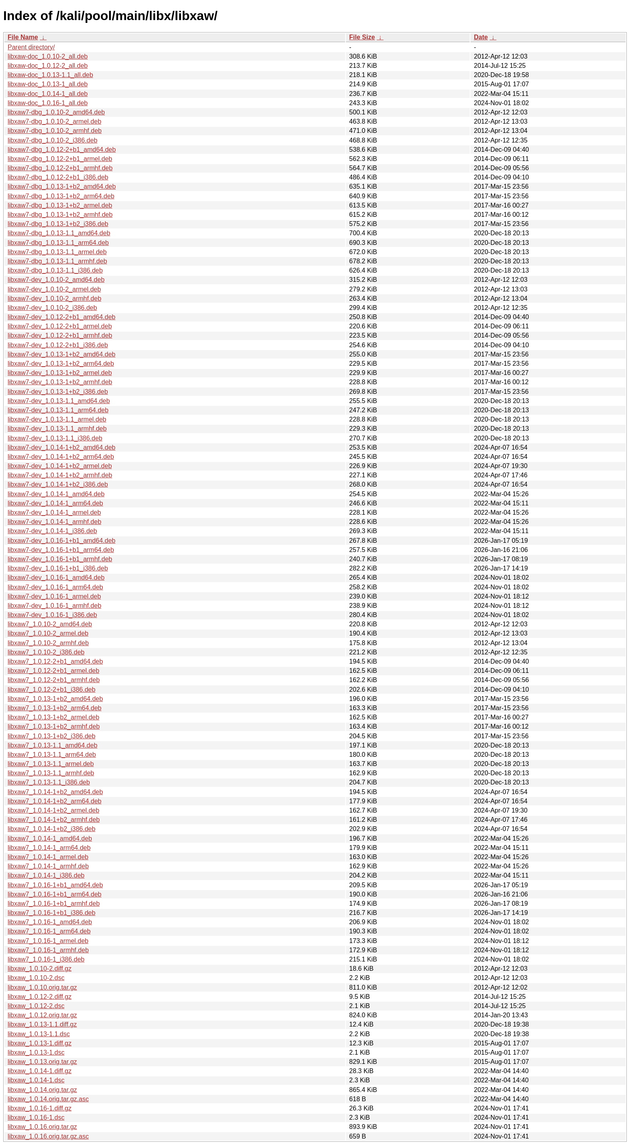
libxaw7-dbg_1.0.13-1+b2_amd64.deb (62, 186)
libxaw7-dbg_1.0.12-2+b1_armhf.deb (60, 168)
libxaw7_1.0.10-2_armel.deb (48, 633)
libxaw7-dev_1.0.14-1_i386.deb (52, 531)
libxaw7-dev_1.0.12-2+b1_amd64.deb (61, 317)
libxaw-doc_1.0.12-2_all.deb (48, 65)
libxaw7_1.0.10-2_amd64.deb (50, 624)
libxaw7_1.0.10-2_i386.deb (46, 652)
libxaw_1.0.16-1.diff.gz (40, 1108)
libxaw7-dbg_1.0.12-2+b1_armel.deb (60, 158)
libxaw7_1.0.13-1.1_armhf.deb (51, 773)
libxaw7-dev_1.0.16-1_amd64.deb (56, 577)
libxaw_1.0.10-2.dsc (36, 977)
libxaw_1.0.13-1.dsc (36, 1052)
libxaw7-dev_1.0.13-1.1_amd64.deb (59, 400)
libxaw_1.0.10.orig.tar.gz (42, 987)
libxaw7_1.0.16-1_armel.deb (48, 940)
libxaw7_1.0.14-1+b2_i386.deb (51, 828)
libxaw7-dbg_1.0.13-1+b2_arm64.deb (61, 196)
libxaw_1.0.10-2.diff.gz (40, 968)
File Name (23, 37)
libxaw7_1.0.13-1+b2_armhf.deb (54, 726)
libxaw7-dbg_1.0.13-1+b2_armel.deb (60, 205)
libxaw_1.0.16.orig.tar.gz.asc (48, 1136)
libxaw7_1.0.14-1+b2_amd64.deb (55, 791)
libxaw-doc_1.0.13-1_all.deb (48, 84)
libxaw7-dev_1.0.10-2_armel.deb (54, 289)
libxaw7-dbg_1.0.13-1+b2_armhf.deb (60, 214)
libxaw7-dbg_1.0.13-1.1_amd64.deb (59, 233)
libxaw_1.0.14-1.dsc (36, 1080)
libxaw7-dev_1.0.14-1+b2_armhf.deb (60, 475)
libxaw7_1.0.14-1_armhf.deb (48, 866)
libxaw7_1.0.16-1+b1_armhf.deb (54, 903)
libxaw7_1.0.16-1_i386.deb (46, 959)
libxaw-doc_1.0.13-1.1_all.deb (50, 74)
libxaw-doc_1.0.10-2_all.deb (48, 56)
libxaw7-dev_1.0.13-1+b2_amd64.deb (61, 354)
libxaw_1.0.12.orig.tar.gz (42, 1015)
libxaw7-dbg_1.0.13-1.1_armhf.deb (57, 261)
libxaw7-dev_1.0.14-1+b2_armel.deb (60, 465)
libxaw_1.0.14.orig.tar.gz (42, 1089)
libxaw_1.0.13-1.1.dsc (39, 1034)
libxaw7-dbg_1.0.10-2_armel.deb (54, 121)
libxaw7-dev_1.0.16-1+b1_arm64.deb (61, 549)
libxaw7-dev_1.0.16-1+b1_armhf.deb (60, 559)
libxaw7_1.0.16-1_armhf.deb (48, 950)
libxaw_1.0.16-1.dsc (36, 1117)
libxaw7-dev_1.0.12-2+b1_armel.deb (60, 326)
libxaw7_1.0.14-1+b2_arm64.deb (55, 801)
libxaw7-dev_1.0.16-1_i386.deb (52, 614)
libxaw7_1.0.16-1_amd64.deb (50, 922)
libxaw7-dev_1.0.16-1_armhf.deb (54, 605)
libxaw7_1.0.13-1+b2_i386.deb (51, 736)
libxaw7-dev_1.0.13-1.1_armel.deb (57, 419)
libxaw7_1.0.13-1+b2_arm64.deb (55, 708)
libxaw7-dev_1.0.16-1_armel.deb (54, 596)
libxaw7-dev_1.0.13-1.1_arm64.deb (58, 410)
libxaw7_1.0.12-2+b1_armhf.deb (54, 679)
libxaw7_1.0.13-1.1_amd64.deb (52, 745)
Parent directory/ (31, 47)
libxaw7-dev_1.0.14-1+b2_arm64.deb (61, 456)
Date (481, 37)
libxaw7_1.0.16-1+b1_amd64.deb (55, 885)
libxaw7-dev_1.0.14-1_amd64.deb (56, 494)
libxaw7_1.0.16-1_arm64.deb (49, 931)
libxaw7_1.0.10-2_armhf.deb (48, 643)
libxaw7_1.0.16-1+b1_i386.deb (51, 912)
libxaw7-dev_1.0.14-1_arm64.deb (55, 503)
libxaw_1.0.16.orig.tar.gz (42, 1126)
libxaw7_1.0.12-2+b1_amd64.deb (55, 661)
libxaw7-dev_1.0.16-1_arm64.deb (55, 587)
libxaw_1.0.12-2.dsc (36, 1005)
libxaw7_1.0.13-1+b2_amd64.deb (55, 698)
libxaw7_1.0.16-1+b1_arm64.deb (55, 894)
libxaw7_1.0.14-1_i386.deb (46, 875)
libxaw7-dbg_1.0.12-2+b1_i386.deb (58, 177)
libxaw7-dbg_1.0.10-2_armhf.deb (55, 130)
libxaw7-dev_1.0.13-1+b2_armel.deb (60, 372)
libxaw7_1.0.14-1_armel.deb (48, 857)
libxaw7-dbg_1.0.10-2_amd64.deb (56, 112)
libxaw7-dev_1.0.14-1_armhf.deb (54, 521)
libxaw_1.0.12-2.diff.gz (40, 996)
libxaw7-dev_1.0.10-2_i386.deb (52, 307)
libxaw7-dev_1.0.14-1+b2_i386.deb (58, 484)
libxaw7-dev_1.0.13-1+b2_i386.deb (58, 391)
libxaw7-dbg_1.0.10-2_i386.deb (52, 140)
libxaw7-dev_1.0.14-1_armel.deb (54, 512)
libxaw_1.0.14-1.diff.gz (40, 1071)
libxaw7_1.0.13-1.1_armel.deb (51, 763)
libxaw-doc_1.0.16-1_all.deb (48, 103)
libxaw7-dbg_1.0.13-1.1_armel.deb (57, 252)
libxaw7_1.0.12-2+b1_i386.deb (51, 689)
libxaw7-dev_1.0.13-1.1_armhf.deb (57, 428)
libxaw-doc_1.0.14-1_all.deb (48, 93)
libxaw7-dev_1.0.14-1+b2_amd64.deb (61, 447)
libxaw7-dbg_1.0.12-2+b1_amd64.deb (62, 149)
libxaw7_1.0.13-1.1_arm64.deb (52, 754)
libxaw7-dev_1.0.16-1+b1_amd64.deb (61, 540)
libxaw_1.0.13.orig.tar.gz (42, 1061)
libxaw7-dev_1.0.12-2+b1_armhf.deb (60, 335)
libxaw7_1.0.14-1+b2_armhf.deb (54, 819)
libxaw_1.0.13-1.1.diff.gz (42, 1024)
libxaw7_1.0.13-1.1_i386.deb (49, 782)
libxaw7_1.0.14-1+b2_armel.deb (53, 810)
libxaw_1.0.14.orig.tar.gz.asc (48, 1099)
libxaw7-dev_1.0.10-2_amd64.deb (56, 279)
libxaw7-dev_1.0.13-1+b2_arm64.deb (61, 363)
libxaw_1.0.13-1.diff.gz (40, 1043)
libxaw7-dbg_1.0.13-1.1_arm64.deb (58, 242)
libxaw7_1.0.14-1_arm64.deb (49, 847)
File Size (362, 37)
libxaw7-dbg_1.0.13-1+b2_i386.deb (58, 223)
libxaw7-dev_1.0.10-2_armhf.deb (54, 298)
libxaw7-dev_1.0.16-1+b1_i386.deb (58, 568)
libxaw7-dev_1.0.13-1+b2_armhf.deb (60, 382)
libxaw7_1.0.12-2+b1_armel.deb (53, 670)
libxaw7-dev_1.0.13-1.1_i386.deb (55, 438)
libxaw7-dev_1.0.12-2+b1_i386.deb (58, 345)
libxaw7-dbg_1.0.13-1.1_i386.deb (55, 270)
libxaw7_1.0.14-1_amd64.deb (50, 838)
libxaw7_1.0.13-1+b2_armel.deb (53, 717)
